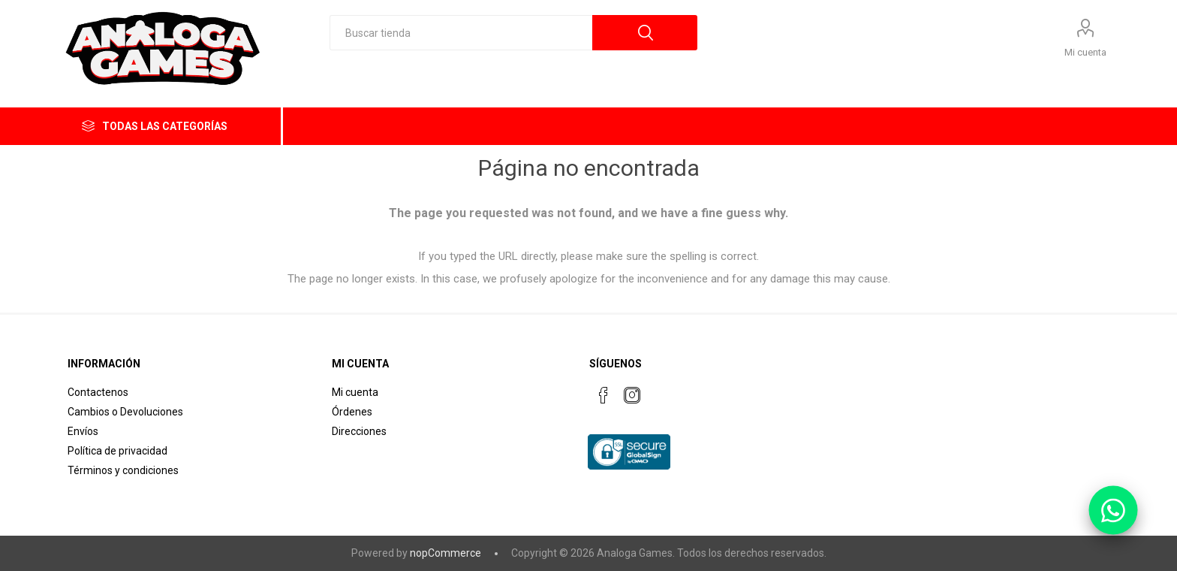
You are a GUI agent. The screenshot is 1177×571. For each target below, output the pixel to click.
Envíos (83, 431)
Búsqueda (644, 32)
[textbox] (461, 32)
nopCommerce (445, 553)
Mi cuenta (1085, 52)
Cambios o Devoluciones (125, 412)
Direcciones (359, 431)
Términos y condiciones (123, 470)
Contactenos (98, 392)
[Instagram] (632, 395)
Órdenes (352, 412)
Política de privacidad (117, 451)
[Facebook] (604, 395)
